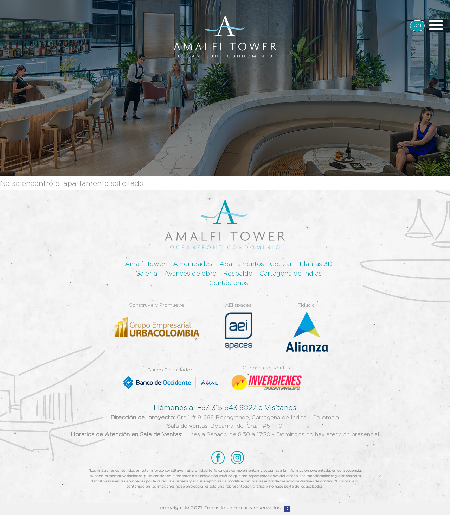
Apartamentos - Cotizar (255, 264)
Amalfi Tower (145, 264)
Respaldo (237, 274)
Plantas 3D (316, 264)
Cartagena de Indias (290, 274)
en (417, 25)
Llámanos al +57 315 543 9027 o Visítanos (225, 408)
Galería (146, 274)
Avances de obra (190, 274)
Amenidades (192, 264)
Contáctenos (228, 283)
